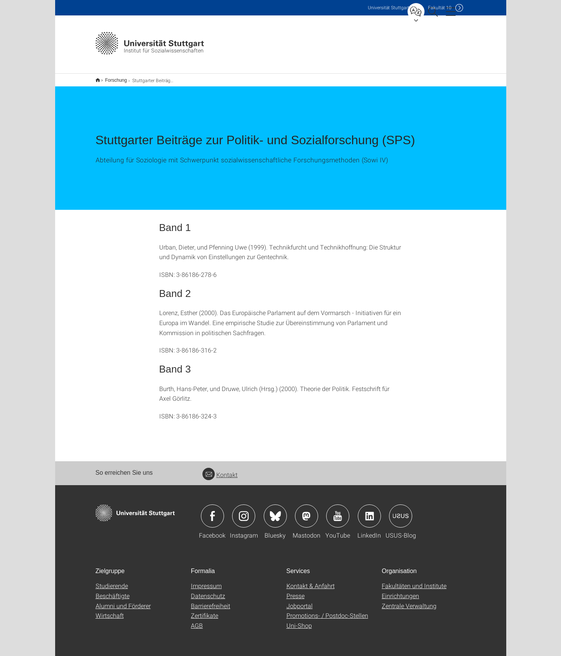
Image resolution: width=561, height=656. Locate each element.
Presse (295, 591)
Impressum (206, 581)
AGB (197, 620)
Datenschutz (208, 591)
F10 (439, 7)
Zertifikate (204, 610)
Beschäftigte (113, 591)
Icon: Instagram (243, 511)
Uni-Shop (299, 620)
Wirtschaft (110, 610)
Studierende (112, 581)
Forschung (112, 77)
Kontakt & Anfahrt (310, 581)
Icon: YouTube (337, 511)
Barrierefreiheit (210, 601)
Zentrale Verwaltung (409, 601)
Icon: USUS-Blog (400, 511)
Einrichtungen (400, 591)
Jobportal (299, 601)
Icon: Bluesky (275, 511)
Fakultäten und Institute (414, 581)
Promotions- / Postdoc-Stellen (327, 610)
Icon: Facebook (212, 511)
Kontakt (220, 469)
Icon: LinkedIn (369, 511)
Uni (388, 7)
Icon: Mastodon (306, 511)
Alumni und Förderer (123, 601)
